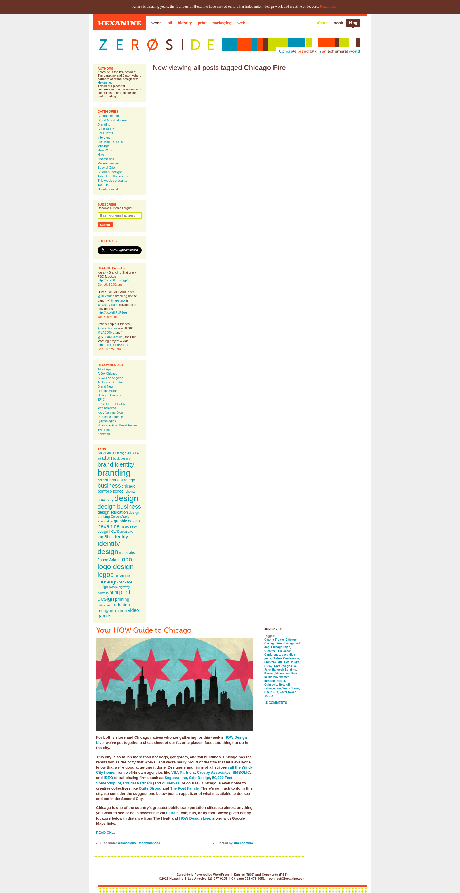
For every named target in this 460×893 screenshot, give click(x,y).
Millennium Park (286, 673)
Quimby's (270, 684)
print (113, 592)
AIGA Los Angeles (110, 378)
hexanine (109, 526)
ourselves (171, 783)
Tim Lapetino (118, 611)
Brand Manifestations (112, 120)
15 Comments (275, 702)
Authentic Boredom (111, 382)
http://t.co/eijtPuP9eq (112, 312)
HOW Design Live (121, 531)
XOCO (268, 695)
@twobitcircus (107, 328)
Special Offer (107, 167)
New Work (105, 150)
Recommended (108, 163)
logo (126, 559)
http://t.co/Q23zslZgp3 (113, 280)
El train (172, 813)
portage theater (274, 680)
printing (122, 599)
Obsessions (106, 159)
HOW (125, 527)
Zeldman (104, 434)
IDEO (108, 778)
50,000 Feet (222, 778)
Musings (103, 146)
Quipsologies (107, 421)
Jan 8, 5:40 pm (108, 316)
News (102, 154)
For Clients (105, 133)
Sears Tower (290, 688)
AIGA (102, 453)
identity (120, 536)
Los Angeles (123, 575)
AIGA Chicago (107, 373)
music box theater (276, 677)
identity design (109, 547)
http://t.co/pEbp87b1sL (113, 344)
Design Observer (109, 395)
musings (108, 582)
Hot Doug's (291, 662)
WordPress (221, 874)
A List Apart (106, 369)
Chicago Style (280, 647)
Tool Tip (103, 185)
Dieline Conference (286, 658)
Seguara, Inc (176, 778)
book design (121, 458)
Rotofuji (284, 684)
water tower (288, 692)
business (109, 485)
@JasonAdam (107, 304)
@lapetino (118, 300)
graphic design (127, 521)
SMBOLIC (241, 772)
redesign (121, 604)
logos (106, 574)
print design (114, 595)
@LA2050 (105, 332)
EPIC (101, 399)
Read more (328, 6)
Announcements (109, 115)
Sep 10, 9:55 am (109, 349)
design (126, 498)
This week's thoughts (112, 180)
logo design (116, 566)
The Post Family (184, 788)
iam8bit (104, 536)
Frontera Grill (273, 662)
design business (119, 506)
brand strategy (122, 480)
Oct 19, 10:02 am (110, 284)
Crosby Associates (214, 772)
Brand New (105, 386)
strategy (103, 611)
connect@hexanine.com (287, 878)
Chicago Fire (273, 643)
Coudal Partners (137, 783)
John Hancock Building (280, 669)
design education (113, 512)
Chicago (290, 639)
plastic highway (119, 587)
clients (131, 492)
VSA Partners (183, 772)
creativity (105, 499)
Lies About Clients (110, 141)
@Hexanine (106, 296)
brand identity (116, 464)
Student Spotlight (110, 172)
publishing (104, 605)
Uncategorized (108, 189)
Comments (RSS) (275, 874)
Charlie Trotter (274, 639)
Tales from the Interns (113, 176)
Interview (104, 137)
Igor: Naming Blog (110, 412)
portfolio (103, 593)
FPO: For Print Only (112, 403)
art (99, 458)
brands (103, 480)
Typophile (104, 429)
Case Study (106, 128)
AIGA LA (133, 453)
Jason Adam (109, 560)
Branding (104, 124)
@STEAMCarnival (110, 337)
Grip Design (199, 778)
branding (114, 472)
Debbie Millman (108, 391)
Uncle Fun (271, 692)
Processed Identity (111, 416)
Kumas (269, 673)
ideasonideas (107, 408)
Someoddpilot (108, 783)
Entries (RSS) (244, 874)
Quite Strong (150, 788)
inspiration (128, 552)
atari (107, 458)
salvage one (272, 688)
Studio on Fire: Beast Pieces (118, 425)
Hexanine (104, 82)
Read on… (105, 832)
